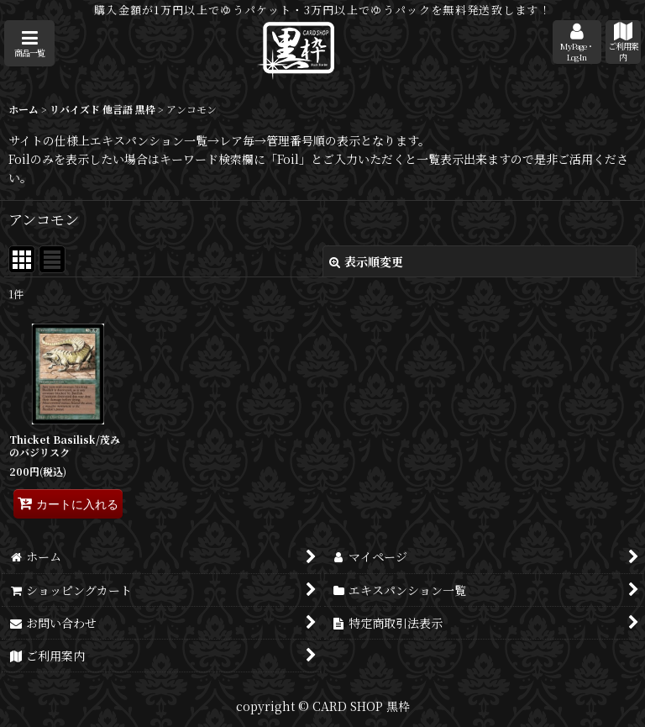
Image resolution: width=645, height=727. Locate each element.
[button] (29, 43)
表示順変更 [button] (366, 261)
